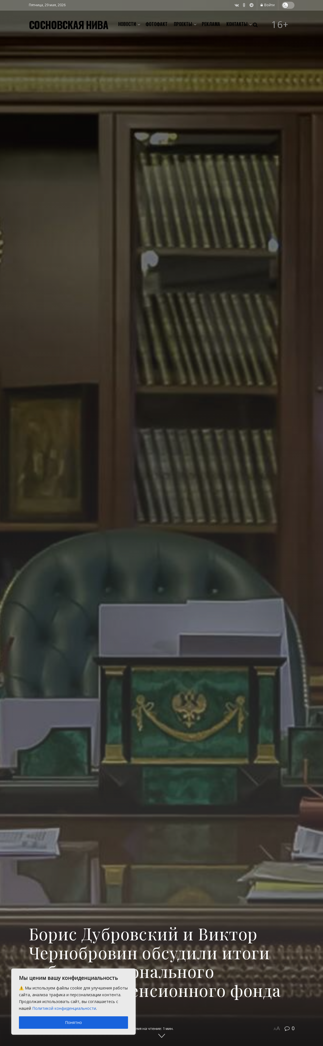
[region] (73, 1002)
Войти (268, 5)
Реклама (211, 24)
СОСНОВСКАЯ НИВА (68, 25)
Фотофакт (157, 24)
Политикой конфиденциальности (64, 1008)
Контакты (237, 24)
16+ (280, 25)
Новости (127, 24)
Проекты (183, 24)
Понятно (73, 1022)
